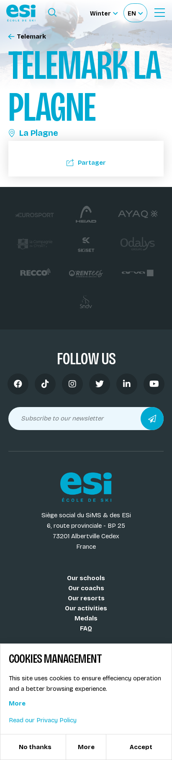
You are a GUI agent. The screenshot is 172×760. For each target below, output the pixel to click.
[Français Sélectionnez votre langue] (135, 12)
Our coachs (86, 588)
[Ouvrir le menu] (159, 12)
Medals (86, 618)
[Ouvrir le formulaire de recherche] (52, 12)
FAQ (86, 628)
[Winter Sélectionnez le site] (104, 12)
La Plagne (33, 133)
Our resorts (86, 598)
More (17, 703)
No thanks (35, 747)
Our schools (86, 578)
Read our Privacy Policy (43, 720)
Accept (141, 747)
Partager (86, 162)
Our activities (86, 608)
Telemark (27, 37)
